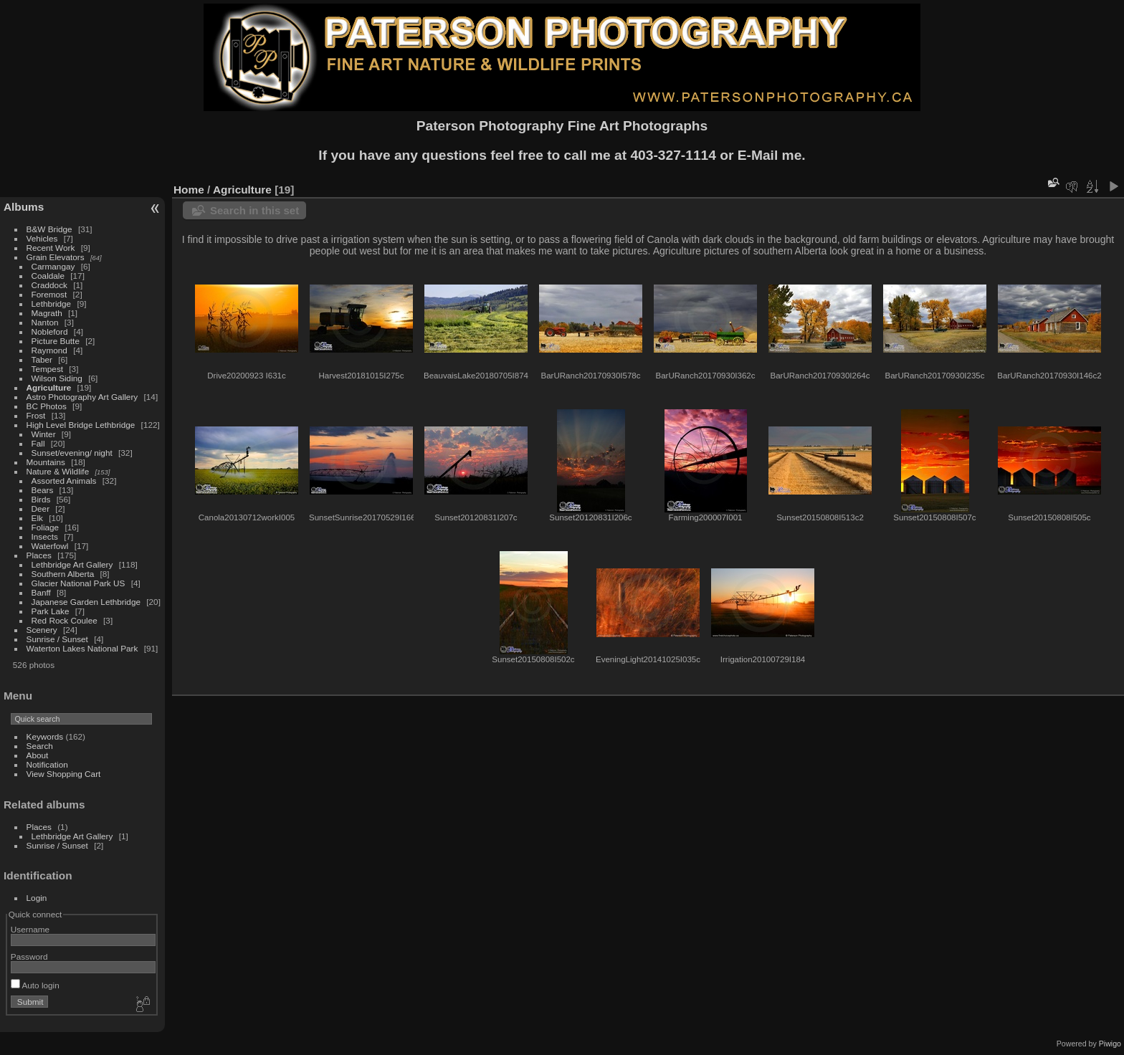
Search (40, 745)
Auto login (35, 985)
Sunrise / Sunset (57, 639)
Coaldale (48, 275)
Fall (38, 443)
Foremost (49, 294)
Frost (36, 415)
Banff (41, 592)
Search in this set (254, 210)
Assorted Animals (64, 480)
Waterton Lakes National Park (82, 648)
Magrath (47, 313)
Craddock (49, 285)
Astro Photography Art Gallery (82, 396)
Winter (44, 434)
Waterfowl (50, 545)
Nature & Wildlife (58, 471)
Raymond (49, 350)
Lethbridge (52, 303)
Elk (37, 517)
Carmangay (53, 266)
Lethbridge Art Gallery (72, 564)
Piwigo (1110, 1043)
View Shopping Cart (64, 773)
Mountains (46, 462)
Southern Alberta (63, 573)
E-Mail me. (772, 155)
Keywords (45, 736)
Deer (41, 508)
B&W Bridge (49, 229)
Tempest (47, 368)
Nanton (45, 322)
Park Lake (51, 611)
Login (37, 897)
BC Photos (47, 406)
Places (39, 555)
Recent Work (51, 247)
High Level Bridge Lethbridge (81, 424)
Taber (42, 359)
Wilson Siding (57, 378)
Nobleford (50, 331)
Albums (24, 207)
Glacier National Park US (78, 583)
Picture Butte (56, 340)
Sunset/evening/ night (72, 452)
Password (29, 956)
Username (30, 929)
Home (188, 189)
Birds (41, 499)
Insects (45, 536)
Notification (47, 764)
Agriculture (49, 387)
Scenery (42, 629)
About (38, 755)
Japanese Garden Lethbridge (86, 601)
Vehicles (42, 238)
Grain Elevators (57, 257)
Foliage (45, 527)
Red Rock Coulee (64, 620)
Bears (43, 490)
